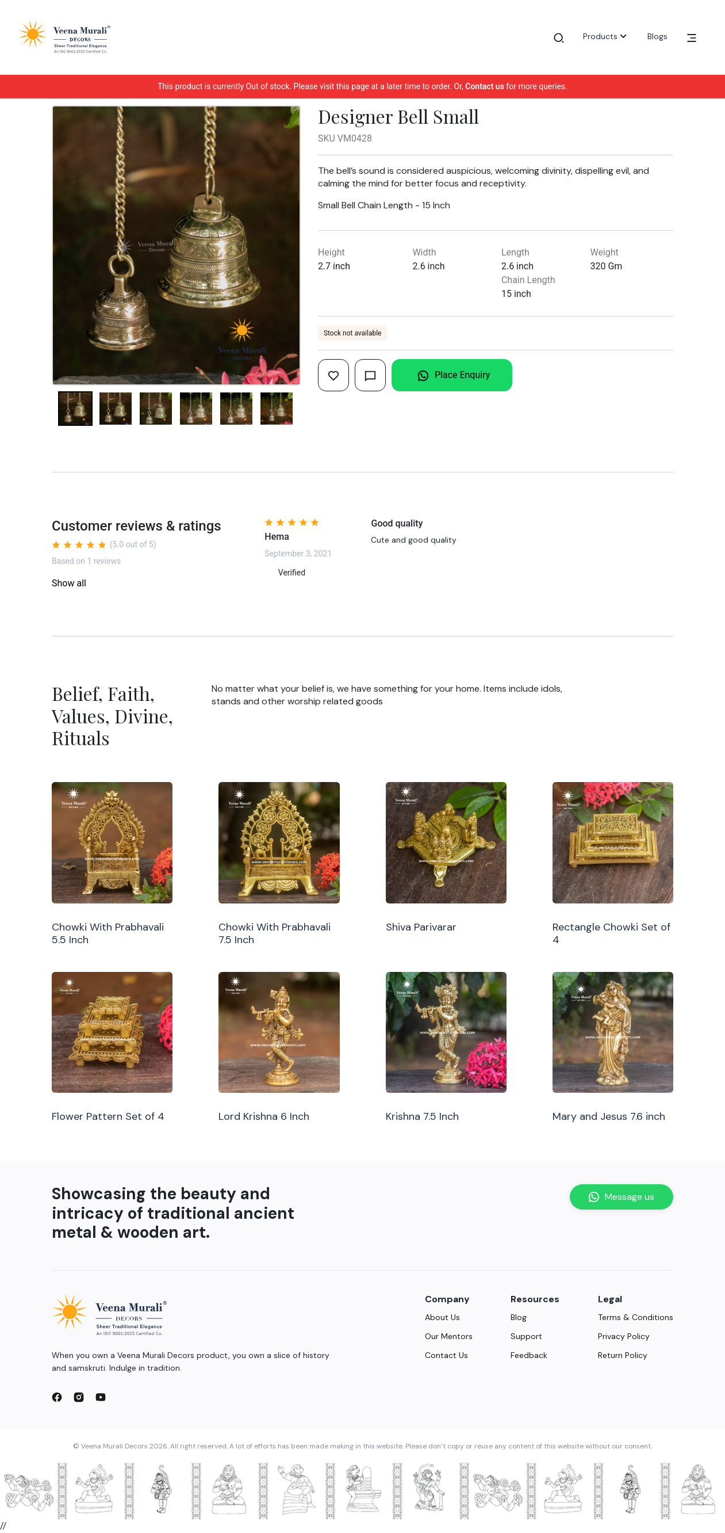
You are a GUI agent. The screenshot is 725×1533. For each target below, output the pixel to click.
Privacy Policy (624, 1336)
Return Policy (622, 1355)
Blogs (657, 36)
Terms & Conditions (635, 1317)
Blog (519, 1317)
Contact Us (446, 1355)
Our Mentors (449, 1336)
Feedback (529, 1355)
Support (526, 1336)
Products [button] (606, 36)
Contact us (484, 86)
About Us (442, 1317)
